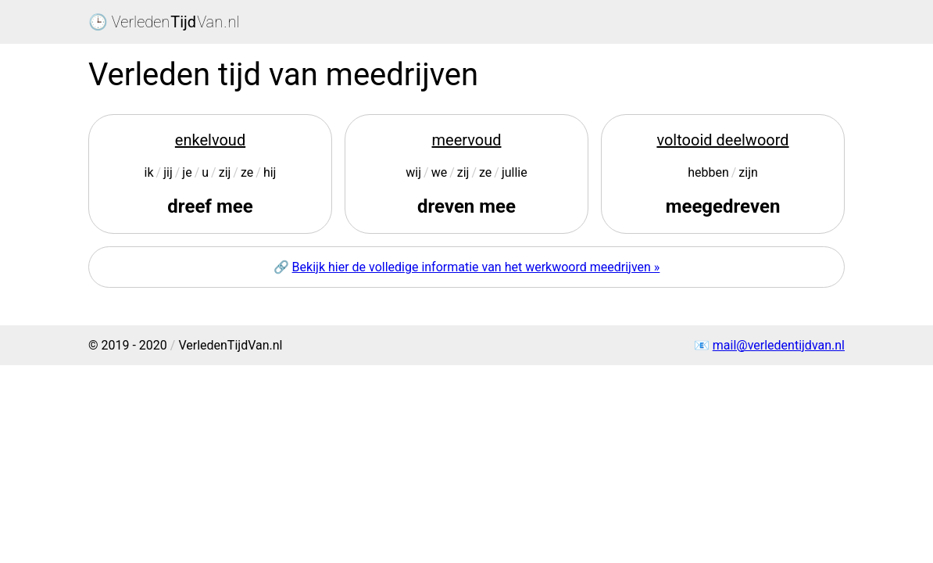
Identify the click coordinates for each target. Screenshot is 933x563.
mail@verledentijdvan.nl (779, 345)
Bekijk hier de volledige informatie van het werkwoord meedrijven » (476, 267)
